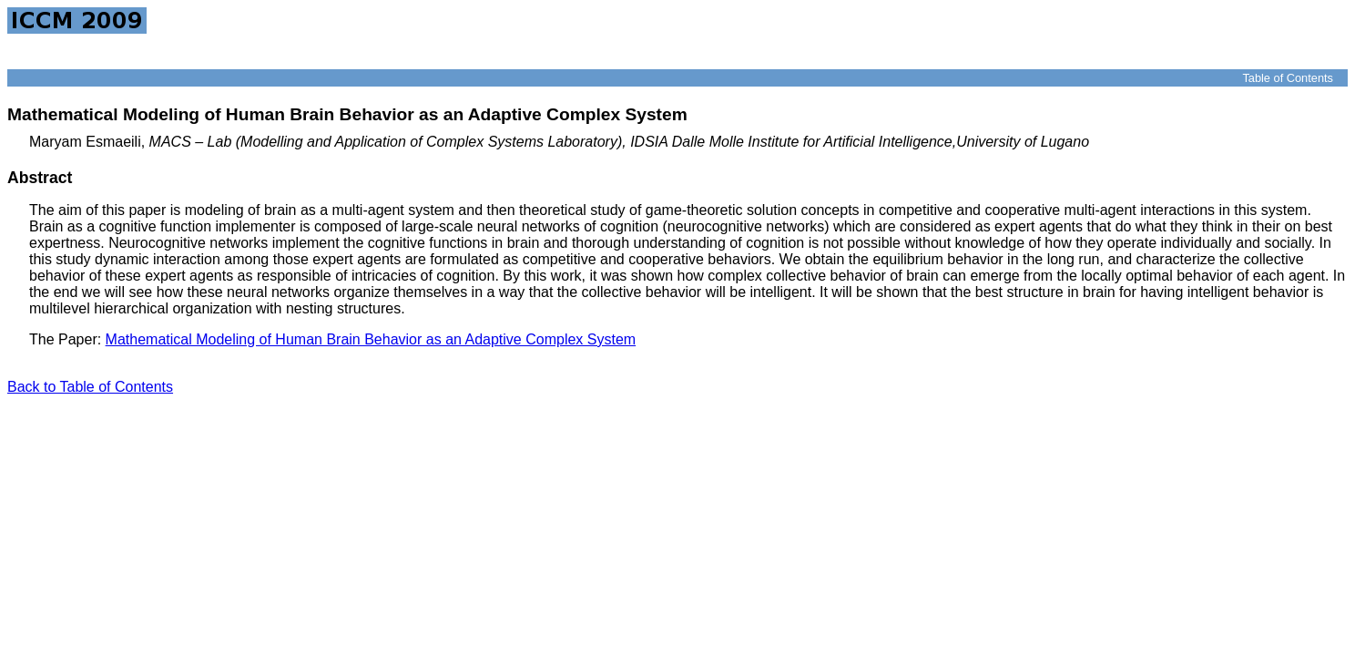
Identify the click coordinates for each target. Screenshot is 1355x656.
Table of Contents (1287, 78)
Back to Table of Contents (90, 387)
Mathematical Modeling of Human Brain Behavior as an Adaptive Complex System (371, 339)
